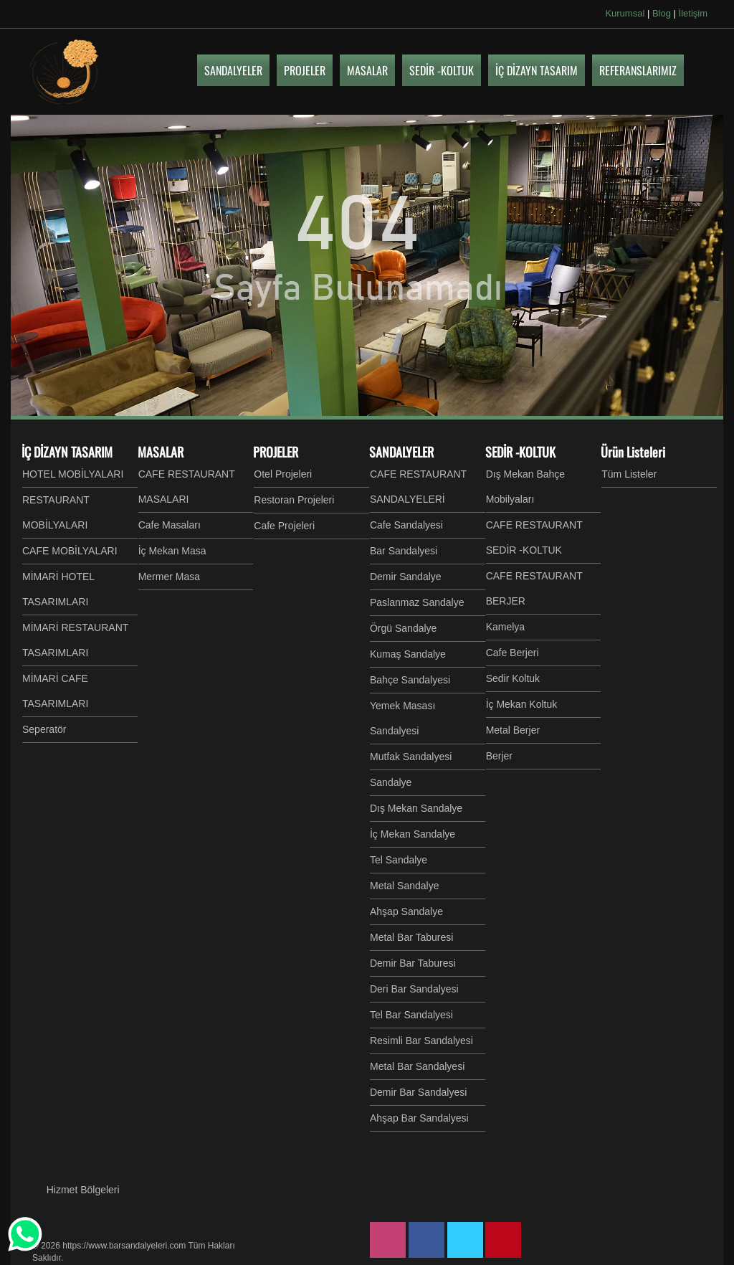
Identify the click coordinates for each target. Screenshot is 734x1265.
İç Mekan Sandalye (412, 834)
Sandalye (390, 782)
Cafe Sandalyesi (406, 525)
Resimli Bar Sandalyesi (421, 1040)
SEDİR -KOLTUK (520, 451)
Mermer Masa (169, 576)
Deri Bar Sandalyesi (414, 989)
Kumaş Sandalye (408, 654)
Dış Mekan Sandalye (416, 808)
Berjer (499, 756)
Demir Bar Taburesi (413, 963)
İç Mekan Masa (172, 550)
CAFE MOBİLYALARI (70, 550)
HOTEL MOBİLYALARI (72, 474)
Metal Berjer (513, 730)
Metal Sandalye (404, 885)
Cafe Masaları (169, 525)
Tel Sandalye (398, 860)
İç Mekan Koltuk (522, 704)
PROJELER (275, 451)
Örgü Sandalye (403, 628)
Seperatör (44, 729)
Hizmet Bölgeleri (83, 1189)
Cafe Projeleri (284, 525)
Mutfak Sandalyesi (411, 756)
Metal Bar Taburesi (411, 937)
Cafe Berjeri (512, 652)
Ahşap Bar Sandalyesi (419, 1118)
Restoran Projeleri (294, 500)
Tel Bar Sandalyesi (411, 1014)
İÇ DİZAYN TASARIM (67, 451)
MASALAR (161, 451)
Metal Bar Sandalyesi (417, 1066)
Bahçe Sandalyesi (410, 680)
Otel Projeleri (283, 474)
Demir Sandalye (406, 576)
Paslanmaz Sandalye (417, 602)
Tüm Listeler (629, 474)
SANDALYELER (401, 451)
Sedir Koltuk (513, 678)
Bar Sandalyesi (403, 550)
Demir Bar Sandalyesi (418, 1092)
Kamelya (505, 626)
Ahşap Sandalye (406, 911)
